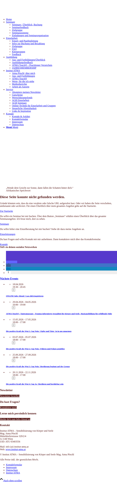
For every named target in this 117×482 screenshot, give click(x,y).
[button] (11, 262)
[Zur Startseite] (6, 211)
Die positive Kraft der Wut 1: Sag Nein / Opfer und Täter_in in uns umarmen (38, 331)
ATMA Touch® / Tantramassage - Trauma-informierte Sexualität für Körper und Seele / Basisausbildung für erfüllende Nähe (59, 314)
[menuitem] (61, 19)
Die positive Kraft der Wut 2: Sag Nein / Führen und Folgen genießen (35, 349)
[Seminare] (4, 224)
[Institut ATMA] (22, 14)
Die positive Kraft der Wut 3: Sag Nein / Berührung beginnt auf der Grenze (38, 366)
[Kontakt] (4, 244)
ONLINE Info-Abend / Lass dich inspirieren (24, 296)
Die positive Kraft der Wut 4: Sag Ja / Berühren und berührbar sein (34, 384)
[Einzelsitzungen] (7, 234)
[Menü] (12, 127)
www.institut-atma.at (16, 449)
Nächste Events (9, 278)
